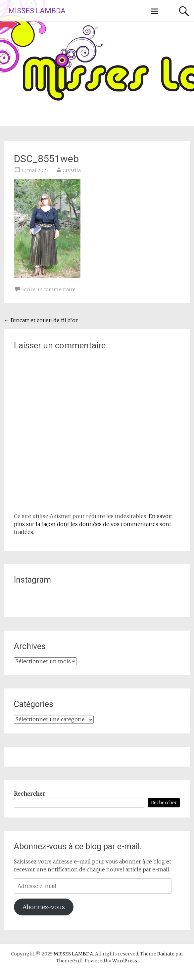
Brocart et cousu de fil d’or (41, 320)
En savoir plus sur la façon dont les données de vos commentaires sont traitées (93, 524)
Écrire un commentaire (48, 289)
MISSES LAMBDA (37, 11)
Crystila (72, 170)
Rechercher (29, 793)
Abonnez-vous (44, 907)
